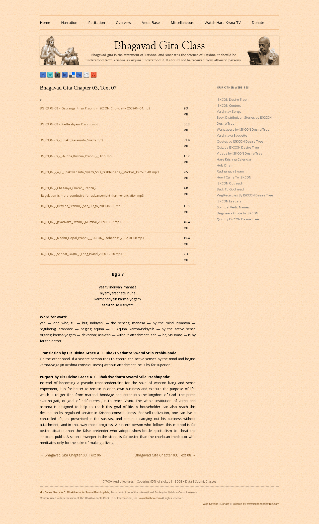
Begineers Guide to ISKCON (237, 213)
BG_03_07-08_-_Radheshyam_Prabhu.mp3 (69, 124)
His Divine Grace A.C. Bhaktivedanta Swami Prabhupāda (74, 492)
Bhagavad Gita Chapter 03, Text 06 (70, 455)
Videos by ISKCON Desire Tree (239, 153)
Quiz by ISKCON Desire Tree (238, 147)
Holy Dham (225, 165)
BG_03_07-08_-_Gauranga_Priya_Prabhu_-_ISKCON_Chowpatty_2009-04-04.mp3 (95, 108)
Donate (258, 22)
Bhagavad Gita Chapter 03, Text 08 (165, 455)
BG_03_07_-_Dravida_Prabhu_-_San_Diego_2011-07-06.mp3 (81, 206)
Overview (123, 22)
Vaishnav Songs (229, 111)
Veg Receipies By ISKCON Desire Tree (245, 195)
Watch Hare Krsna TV (223, 22)
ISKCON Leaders (229, 201)
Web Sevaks (210, 503)
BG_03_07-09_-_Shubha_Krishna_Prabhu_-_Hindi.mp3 (76, 156)
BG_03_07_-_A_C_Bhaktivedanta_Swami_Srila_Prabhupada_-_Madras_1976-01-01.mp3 (99, 172)
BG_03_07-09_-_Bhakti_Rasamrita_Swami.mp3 (71, 140)
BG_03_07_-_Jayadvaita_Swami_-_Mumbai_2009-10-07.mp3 (80, 222)
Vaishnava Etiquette (232, 135)
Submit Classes (205, 481)
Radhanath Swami (230, 171)
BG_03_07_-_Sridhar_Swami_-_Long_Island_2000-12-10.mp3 (81, 254)
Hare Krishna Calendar (234, 159)
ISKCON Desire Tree (232, 99)
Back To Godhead (230, 189)
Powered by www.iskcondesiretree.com (255, 503)
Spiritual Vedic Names (233, 207)
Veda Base (151, 22)
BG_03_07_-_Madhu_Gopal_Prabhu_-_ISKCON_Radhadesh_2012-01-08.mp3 (92, 238)
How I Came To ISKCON (234, 177)
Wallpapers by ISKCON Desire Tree (243, 129)
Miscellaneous (182, 22)
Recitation (96, 22)
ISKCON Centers (229, 105)
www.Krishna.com (149, 498)
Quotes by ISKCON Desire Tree (240, 141)
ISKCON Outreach (230, 183)
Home (45, 22)
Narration (69, 22)
